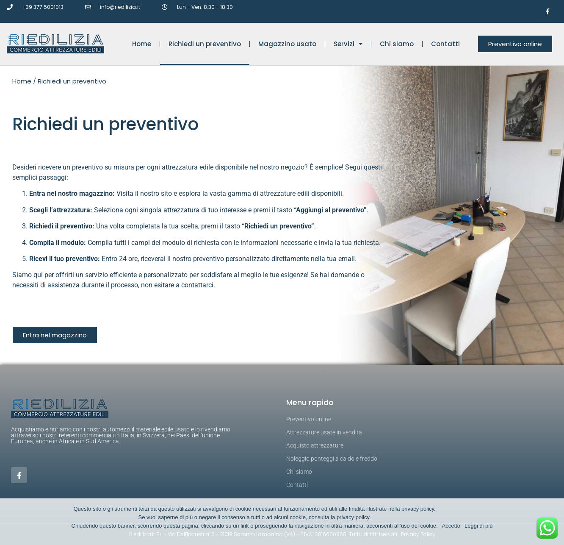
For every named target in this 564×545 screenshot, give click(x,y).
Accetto (451, 526)
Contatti (445, 43)
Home (141, 43)
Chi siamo (397, 43)
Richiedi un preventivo (205, 43)
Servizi (348, 43)
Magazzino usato (287, 43)
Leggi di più (478, 526)
